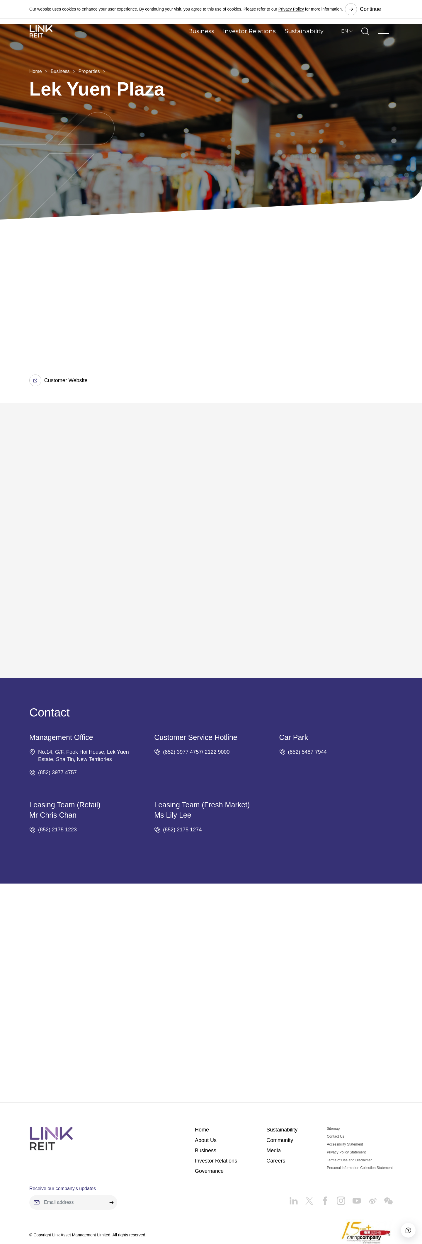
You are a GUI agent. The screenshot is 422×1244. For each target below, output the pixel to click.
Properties (89, 71)
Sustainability (304, 42)
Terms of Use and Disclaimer (349, 1130)
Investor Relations (249, 42)
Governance (209, 1141)
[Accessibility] (401, 1223)
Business (201, 42)
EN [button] (344, 42)
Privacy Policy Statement (346, 1122)
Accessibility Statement (345, 1114)
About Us (206, 1110)
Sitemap (333, 1099)
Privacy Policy (291, 8)
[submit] (111, 1172)
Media (273, 1120)
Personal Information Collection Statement (360, 1138)
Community (279, 1110)
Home (35, 71)
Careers (275, 1131)
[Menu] (385, 42)
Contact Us (335, 1106)
